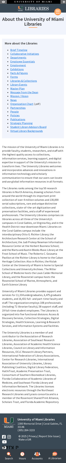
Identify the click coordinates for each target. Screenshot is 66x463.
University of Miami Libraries (36, 419)
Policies (15, 115)
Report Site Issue (49, 436)
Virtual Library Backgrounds (26, 131)
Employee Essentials (22, 61)
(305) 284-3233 (26, 430)
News (13, 100)
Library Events (18, 84)
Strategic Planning (21, 123)
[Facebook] (4, 437)
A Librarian (54, 456)
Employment (18, 65)
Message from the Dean (24, 92)
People (14, 111)
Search (9, 456)
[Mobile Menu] (57, 11)
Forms (14, 77)
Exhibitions (17, 69)
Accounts (37, 456)
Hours (22, 456)
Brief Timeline (18, 50)
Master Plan (17, 88)
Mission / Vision (19, 96)
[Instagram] (9, 437)
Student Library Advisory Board (28, 127)
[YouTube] (4, 442)
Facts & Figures (19, 73)
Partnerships (18, 108)
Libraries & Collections (23, 80)
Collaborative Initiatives (24, 53)
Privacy (33, 436)
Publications (17, 119)
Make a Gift (25, 439)
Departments (18, 57)
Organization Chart (21, 104)
